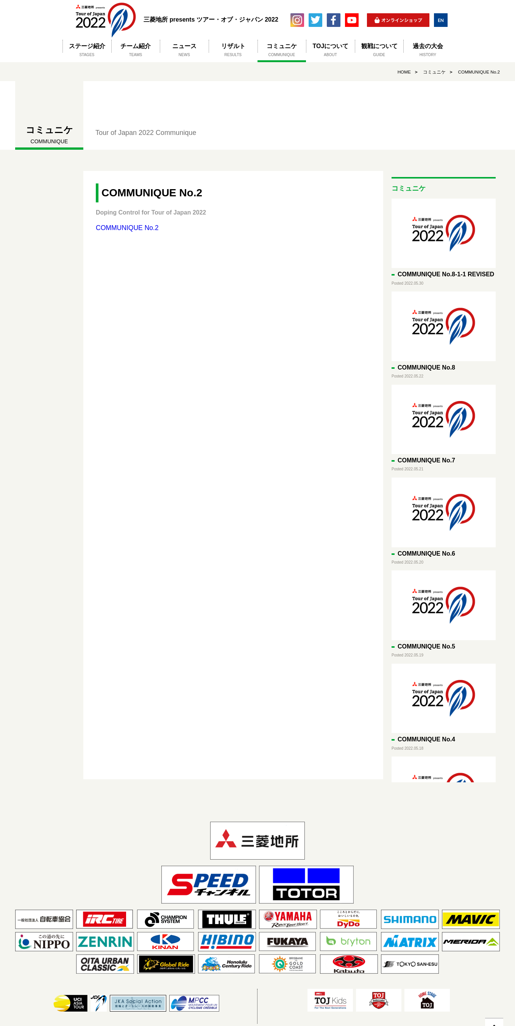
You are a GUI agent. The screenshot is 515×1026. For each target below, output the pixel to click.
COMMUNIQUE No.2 (478, 72)
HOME (403, 72)
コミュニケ (433, 72)
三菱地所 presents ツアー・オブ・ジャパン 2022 (105, 20)
